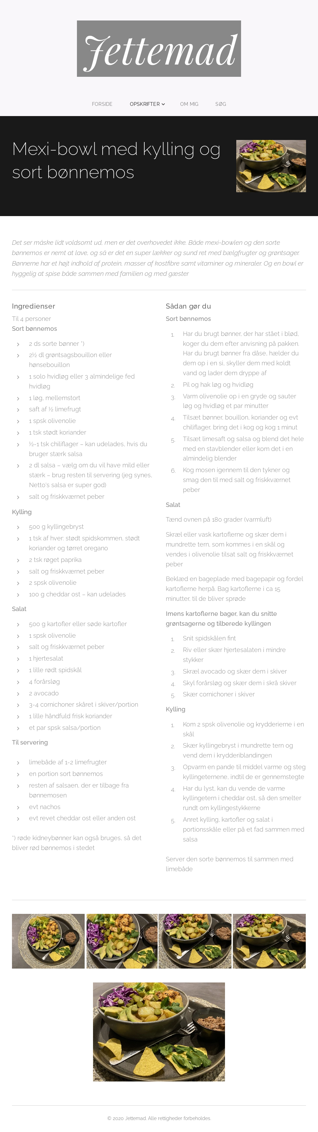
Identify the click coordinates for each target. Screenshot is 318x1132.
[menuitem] (105, 104)
